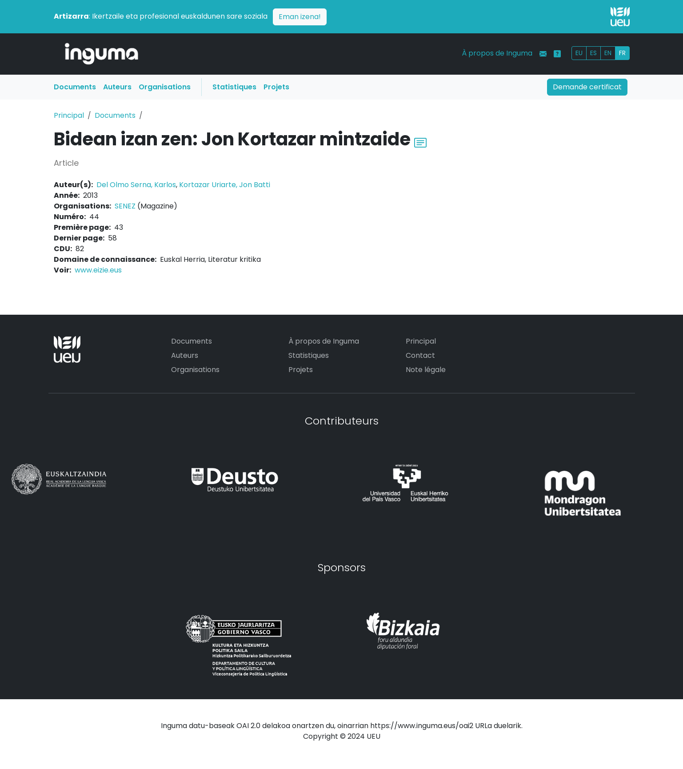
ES (593, 52)
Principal (69, 115)
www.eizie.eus (98, 270)
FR (622, 52)
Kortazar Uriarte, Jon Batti (224, 185)
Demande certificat (587, 87)
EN (607, 52)
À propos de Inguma (497, 53)
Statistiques (234, 87)
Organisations (165, 87)
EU (579, 52)
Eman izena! (300, 17)
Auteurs (117, 87)
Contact (420, 355)
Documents (75, 87)
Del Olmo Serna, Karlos (136, 185)
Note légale (426, 369)
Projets (276, 87)
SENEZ (125, 206)
